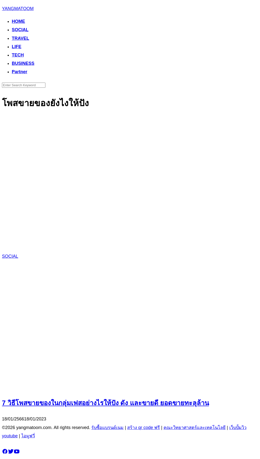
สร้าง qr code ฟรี (143, 427)
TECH (18, 55)
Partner (19, 71)
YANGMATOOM (18, 8)
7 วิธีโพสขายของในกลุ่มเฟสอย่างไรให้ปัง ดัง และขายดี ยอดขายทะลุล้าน (105, 403)
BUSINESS (23, 63)
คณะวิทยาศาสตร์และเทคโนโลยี (195, 427)
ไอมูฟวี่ (28, 435)
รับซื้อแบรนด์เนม (107, 427)
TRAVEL (20, 38)
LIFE (16, 46)
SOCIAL (20, 29)
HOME (18, 21)
